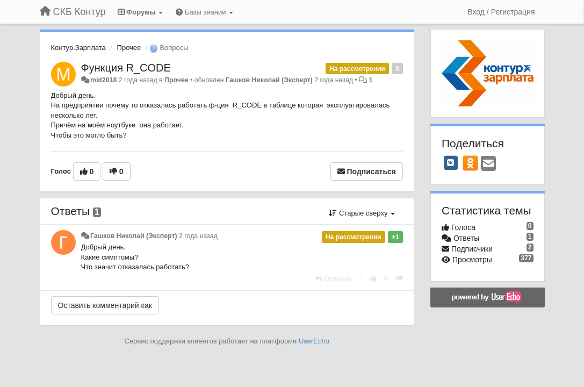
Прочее (129, 48)
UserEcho (314, 341)
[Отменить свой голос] (386, 279)
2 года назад (198, 236)
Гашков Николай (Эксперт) (269, 80)
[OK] (470, 163)
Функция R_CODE (126, 68)
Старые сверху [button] (362, 213)
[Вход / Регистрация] (501, 12)
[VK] (451, 163)
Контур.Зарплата (78, 48)
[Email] (488, 164)
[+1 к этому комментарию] (373, 279)
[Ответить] (334, 279)
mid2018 (103, 80)
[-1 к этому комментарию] (399, 279)
